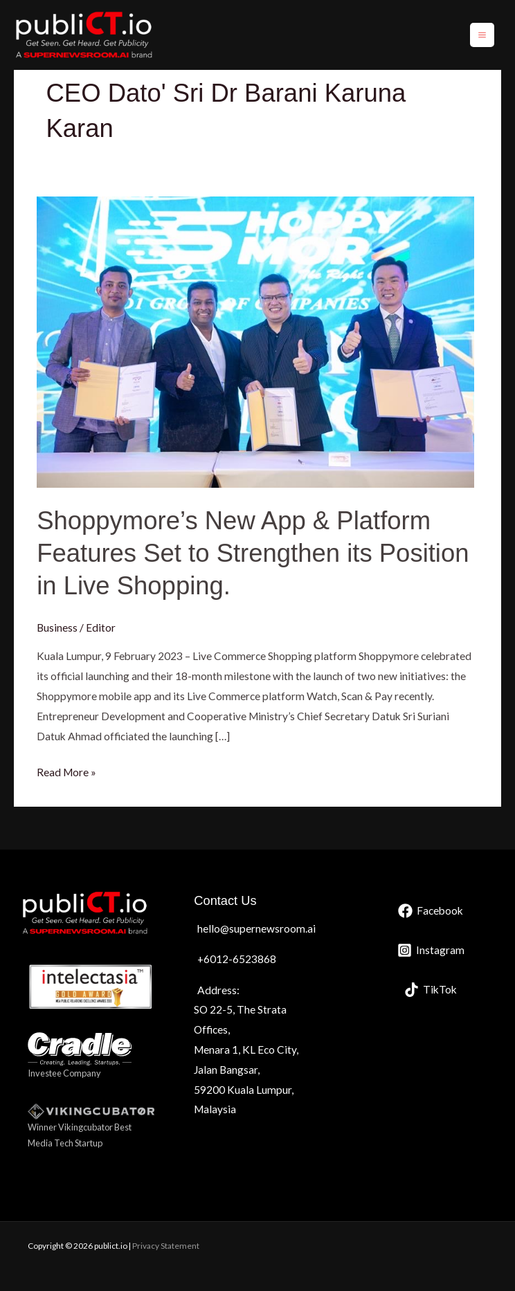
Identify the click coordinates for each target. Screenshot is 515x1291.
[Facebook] (431, 911)
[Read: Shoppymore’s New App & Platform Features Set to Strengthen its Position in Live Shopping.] (255, 341)
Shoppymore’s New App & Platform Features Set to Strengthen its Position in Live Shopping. (253, 553)
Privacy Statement (165, 1245)
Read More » (66, 770)
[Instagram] (431, 950)
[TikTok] (430, 989)
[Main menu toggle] (482, 35)
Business (57, 627)
